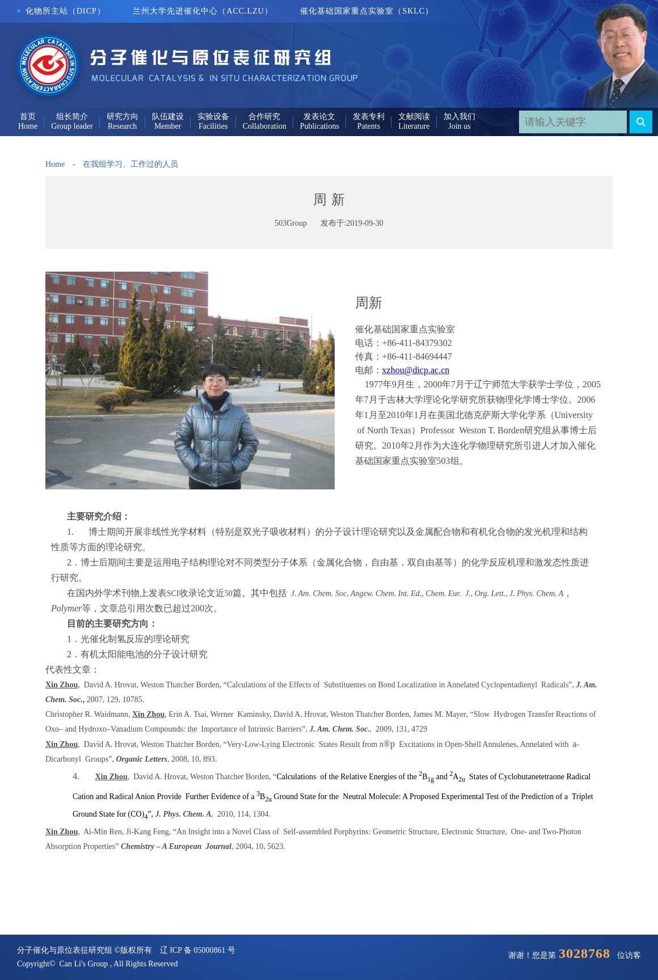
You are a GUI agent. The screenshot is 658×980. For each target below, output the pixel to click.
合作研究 (264, 116)
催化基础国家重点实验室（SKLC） (366, 11)
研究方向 (122, 116)
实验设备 (213, 116)
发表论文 (319, 116)
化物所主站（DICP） (61, 11)
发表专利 (369, 116)
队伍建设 (168, 116)
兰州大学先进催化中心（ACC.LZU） (203, 11)
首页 (28, 116)
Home (55, 164)
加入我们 (459, 116)
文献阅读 (414, 116)
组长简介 (72, 116)
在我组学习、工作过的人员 (130, 164)
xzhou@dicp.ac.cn (416, 370)
